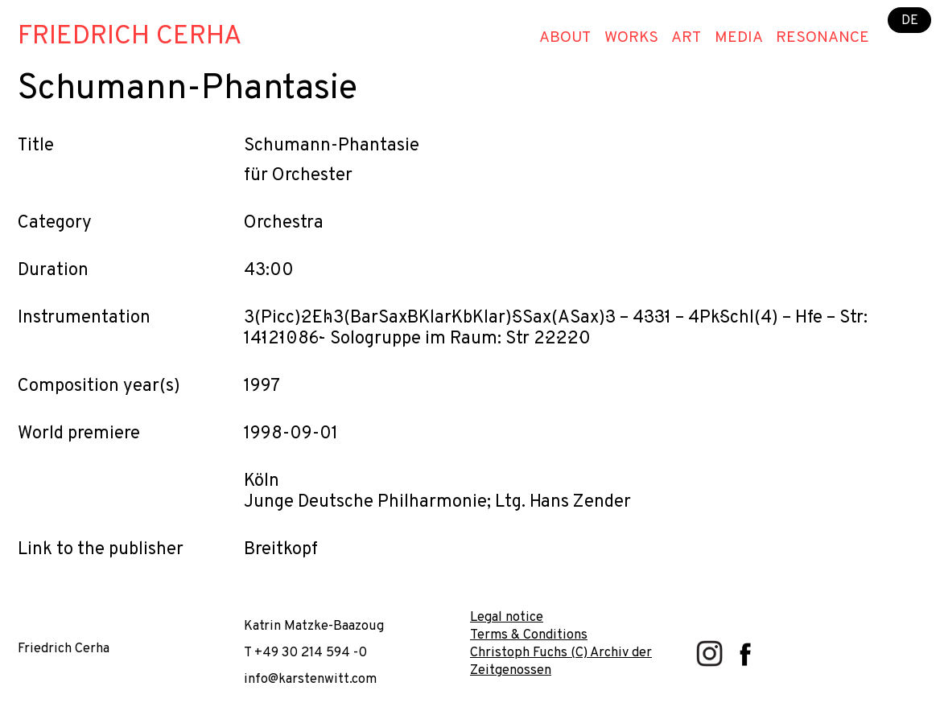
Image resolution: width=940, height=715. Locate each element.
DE (909, 19)
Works (631, 37)
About (565, 37)
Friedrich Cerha (129, 37)
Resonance (822, 37)
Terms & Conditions (529, 635)
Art (686, 37)
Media (739, 37)
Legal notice (506, 617)
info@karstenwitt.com (310, 679)
